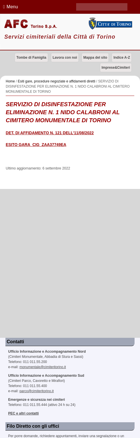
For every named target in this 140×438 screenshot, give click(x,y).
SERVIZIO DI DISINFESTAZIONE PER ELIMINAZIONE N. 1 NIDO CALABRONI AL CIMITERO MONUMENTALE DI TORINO (63, 112)
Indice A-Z (121, 58)
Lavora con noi (65, 58)
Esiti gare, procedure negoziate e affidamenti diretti (56, 81)
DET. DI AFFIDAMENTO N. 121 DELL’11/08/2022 (50, 133)
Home (10, 81)
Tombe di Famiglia (31, 58)
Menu (9, 6)
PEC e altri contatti (23, 413)
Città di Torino (110, 23)
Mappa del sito (95, 58)
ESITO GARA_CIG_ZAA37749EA (36, 145)
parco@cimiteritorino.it (36, 391)
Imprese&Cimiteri (116, 68)
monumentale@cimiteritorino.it (42, 367)
